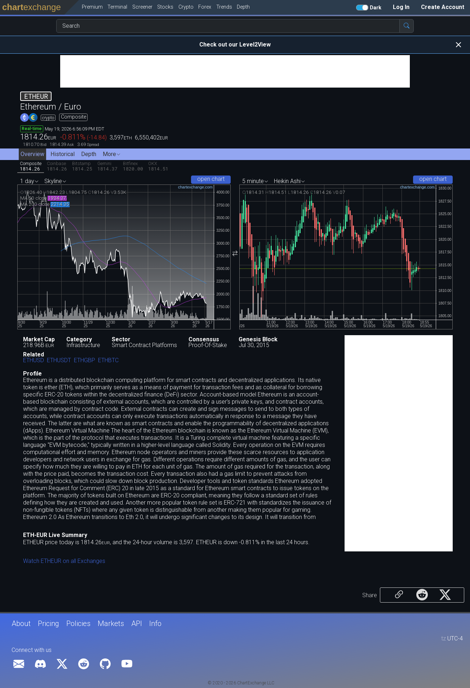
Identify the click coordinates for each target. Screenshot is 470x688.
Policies (78, 623)
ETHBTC (108, 361)
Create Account (442, 7)
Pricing (48, 623)
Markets (111, 623)
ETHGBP (84, 361)
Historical (62, 154)
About (21, 623)
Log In (401, 7)
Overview (32, 154)
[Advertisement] (235, 71)
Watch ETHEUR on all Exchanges (64, 561)
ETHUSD (33, 361)
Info (155, 623)
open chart (211, 179)
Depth (88, 154)
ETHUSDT (59, 361)
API (136, 623)
